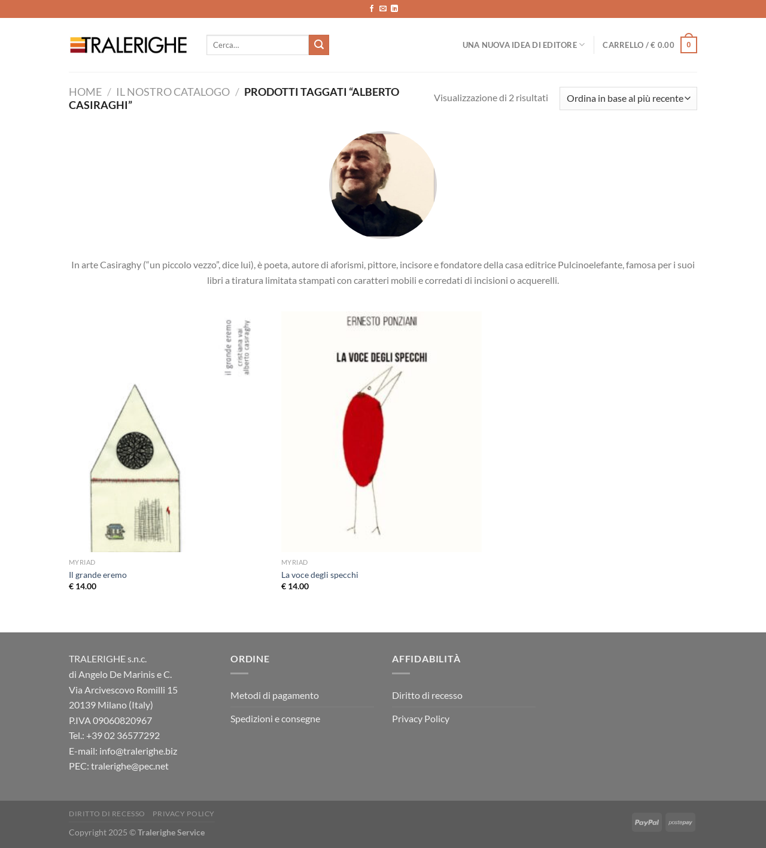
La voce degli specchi (319, 575)
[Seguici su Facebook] (371, 9)
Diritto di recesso (427, 695)
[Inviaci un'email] (383, 9)
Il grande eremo (98, 575)
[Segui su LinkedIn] (394, 9)
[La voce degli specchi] (381, 431)
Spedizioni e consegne (275, 718)
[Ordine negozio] (628, 98)
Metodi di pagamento (274, 695)
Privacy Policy (420, 718)
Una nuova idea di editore (524, 44)
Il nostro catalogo (173, 91)
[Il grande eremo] (169, 431)
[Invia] (319, 45)
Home (85, 91)
